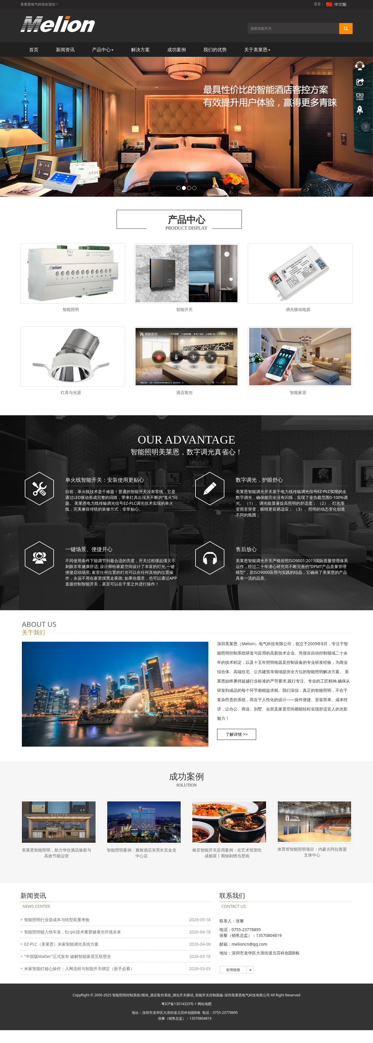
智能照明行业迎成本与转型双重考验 (56, 932)
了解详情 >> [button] (239, 743)
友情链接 (233, 982)
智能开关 (184, 309)
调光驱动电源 (298, 309)
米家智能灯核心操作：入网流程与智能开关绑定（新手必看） (79, 981)
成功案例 (176, 49)
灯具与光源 (71, 397)
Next (365, 126)
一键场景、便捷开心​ (88, 557)
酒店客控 (184, 397)
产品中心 (103, 49)
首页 (33, 49)
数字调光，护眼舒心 (259, 488)
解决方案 (140, 49)
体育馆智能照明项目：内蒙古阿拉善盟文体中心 (312, 860)
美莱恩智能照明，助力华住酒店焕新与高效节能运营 (56, 861)
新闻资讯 (65, 49)
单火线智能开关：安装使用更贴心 (104, 488)
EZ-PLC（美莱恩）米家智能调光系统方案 (61, 957)
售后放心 (246, 557)
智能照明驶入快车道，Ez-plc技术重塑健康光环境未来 (72, 944)
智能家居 (298, 397)
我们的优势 (215, 49)
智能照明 (71, 309)
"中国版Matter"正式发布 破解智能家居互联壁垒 (67, 969)
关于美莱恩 (257, 49)
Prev (7, 126)
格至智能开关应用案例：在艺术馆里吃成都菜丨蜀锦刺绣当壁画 (227, 861)
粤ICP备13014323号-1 (179, 1016)
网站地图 (205, 1016)
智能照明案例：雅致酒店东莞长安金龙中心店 (141, 861)
